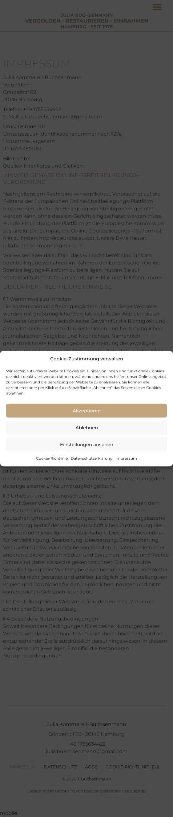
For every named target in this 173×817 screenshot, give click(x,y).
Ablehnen (86, 427)
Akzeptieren (87, 410)
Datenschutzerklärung (91, 458)
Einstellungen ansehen (86, 444)
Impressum (126, 458)
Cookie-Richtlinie (52, 458)
